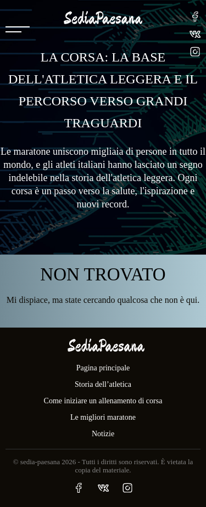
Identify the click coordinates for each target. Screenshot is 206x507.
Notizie (103, 434)
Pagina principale (103, 368)
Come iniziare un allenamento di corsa (103, 401)
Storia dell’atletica (103, 384)
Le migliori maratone (103, 417)
